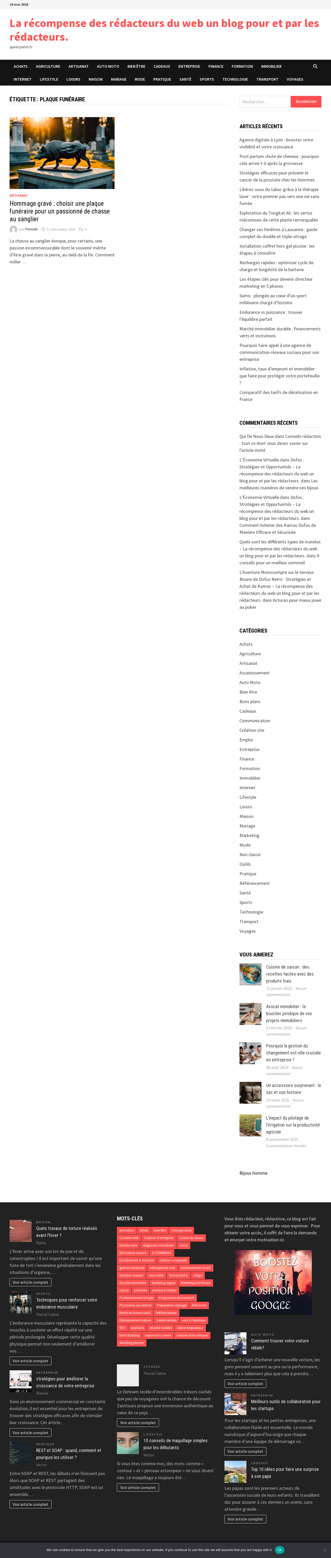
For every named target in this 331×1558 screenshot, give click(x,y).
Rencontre (199, 1305)
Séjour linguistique (190, 1328)
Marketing (249, 835)
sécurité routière (160, 1328)
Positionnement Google (136, 1298)
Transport (267, 79)
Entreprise (189, 66)
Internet (23, 79)
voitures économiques (192, 1335)
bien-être (160, 1230)
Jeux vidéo (156, 1275)
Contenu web (129, 1238)
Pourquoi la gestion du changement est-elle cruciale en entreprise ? (293, 1052)
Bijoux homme (253, 1173)
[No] (324, 1550)
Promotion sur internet (135, 1305)
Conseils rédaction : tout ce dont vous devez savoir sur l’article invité (280, 443)
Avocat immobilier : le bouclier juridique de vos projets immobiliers (289, 1013)
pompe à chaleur (164, 1290)
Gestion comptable (173, 1260)
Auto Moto (108, 66)
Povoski (31, 229)
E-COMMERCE (162, 1253)
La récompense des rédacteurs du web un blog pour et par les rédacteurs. (164, 30)
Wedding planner (131, 1343)
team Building (129, 1335)
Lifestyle (49, 79)
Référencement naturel (135, 1320)
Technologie (235, 79)
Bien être (136, 66)
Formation (242, 66)
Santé (185, 79)
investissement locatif (196, 1268)
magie (197, 1275)
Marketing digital (163, 1283)
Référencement (254, 883)
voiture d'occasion (158, 1335)
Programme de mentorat (176, 1298)
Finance (215, 66)
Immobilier (271, 66)
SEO (122, 1328)
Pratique (162, 79)
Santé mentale (166, 1320)
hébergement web (162, 1268)
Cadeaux (162, 66)
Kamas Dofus (178, 1275)
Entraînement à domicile (136, 1260)
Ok (279, 1550)
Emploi (246, 740)
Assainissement (254, 673)
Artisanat (79, 66)
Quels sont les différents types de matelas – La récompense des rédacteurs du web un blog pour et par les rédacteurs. (280, 549)
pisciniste (140, 1290)
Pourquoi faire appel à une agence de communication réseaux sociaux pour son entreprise (279, 352)
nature (124, 1290)
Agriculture (48, 66)
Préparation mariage (171, 1305)
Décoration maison (133, 1253)
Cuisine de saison (191, 1238)
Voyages (295, 79)
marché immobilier (132, 1283)
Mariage (118, 79)
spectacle (137, 1328)
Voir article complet (30, 1282)
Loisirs (73, 79)
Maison (96, 79)
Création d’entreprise (159, 1238)
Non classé (249, 854)
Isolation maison (131, 1275)
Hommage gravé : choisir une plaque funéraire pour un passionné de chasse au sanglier (60, 211)
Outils (245, 864)
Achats (21, 66)
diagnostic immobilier (158, 1245)
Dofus (183, 1245)
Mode (140, 79)
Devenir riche (128, 1245)
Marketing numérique (195, 1283)
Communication (254, 721)
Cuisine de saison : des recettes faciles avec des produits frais (290, 974)
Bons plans (249, 701)
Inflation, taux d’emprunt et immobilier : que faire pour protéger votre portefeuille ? (279, 376)
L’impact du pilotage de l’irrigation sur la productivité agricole (293, 1125)
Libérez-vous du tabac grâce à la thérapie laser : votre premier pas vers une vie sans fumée (279, 196)
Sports (207, 79)
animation (126, 1230)
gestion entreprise (131, 1268)
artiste (144, 1230)
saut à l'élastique (194, 1320)
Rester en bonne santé (135, 1313)
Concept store (181, 1230)
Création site (251, 730)
